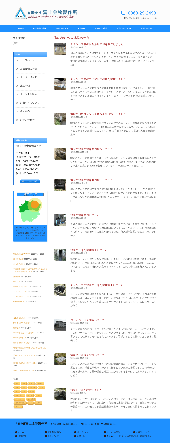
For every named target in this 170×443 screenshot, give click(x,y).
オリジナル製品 (20, 403)
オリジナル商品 (100, 28)
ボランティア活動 (20, 292)
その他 (32, 392)
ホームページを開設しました (87, 319)
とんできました (19, 265)
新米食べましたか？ (21, 287)
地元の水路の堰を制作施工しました (91, 180)
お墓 (17, 388)
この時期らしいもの (21, 297)
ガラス (39, 403)
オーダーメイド (61, 28)
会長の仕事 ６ (18, 302)
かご (17, 392)
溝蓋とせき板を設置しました (87, 354)
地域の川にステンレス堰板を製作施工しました (98, 114)
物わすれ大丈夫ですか (22, 255)
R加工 (31, 384)
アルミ (39, 396)
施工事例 (81, 28)
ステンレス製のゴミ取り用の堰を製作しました (98, 79)
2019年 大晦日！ (19, 338)
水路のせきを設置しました (86, 389)
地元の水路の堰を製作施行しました (91, 149)
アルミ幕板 (31, 399)
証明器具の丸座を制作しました (25, 364)
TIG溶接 (39, 384)
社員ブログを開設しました (23, 371)
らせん (30, 396)
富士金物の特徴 (39, 28)
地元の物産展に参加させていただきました (29, 348)
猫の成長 (16, 328)
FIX (24, 384)
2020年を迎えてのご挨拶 (23, 334)
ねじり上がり (20, 396)
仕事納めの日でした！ (22, 344)
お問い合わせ (146, 28)
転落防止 (16, 282)
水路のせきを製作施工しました (89, 250)
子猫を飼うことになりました (24, 356)
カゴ (30, 403)
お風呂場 (32, 388)
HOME (21, 28)
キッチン (18, 407)
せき (24, 392)
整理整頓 (16, 277)
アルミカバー (20, 399)
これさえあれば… (20, 319)
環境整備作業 (18, 260)
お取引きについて (124, 28)
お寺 (24, 388)
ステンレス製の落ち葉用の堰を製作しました (97, 44)
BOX (17, 384)
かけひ (42, 388)
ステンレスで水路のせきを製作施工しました (97, 285)
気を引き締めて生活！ (22, 324)
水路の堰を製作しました (85, 215)
